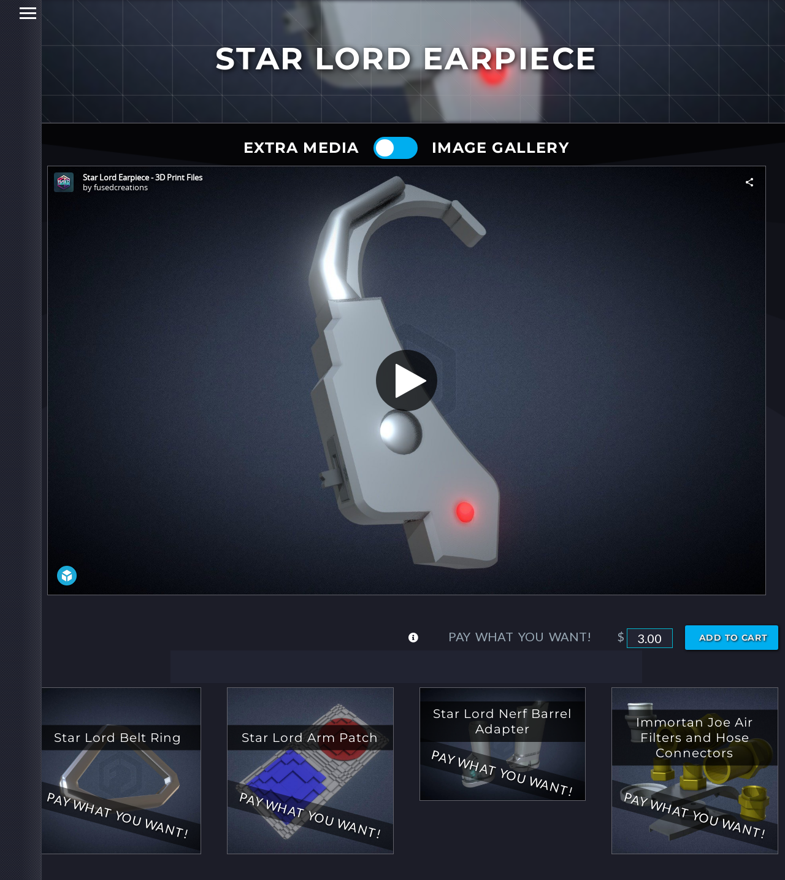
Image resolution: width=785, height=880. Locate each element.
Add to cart (733, 637)
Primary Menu (14, 13)
